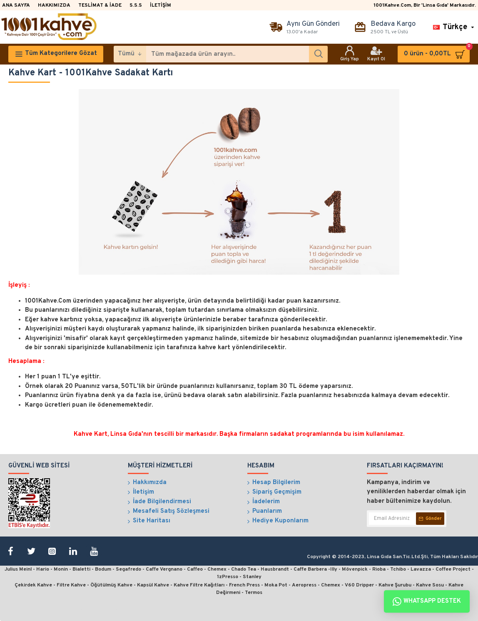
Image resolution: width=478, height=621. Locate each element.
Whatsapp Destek (427, 601)
